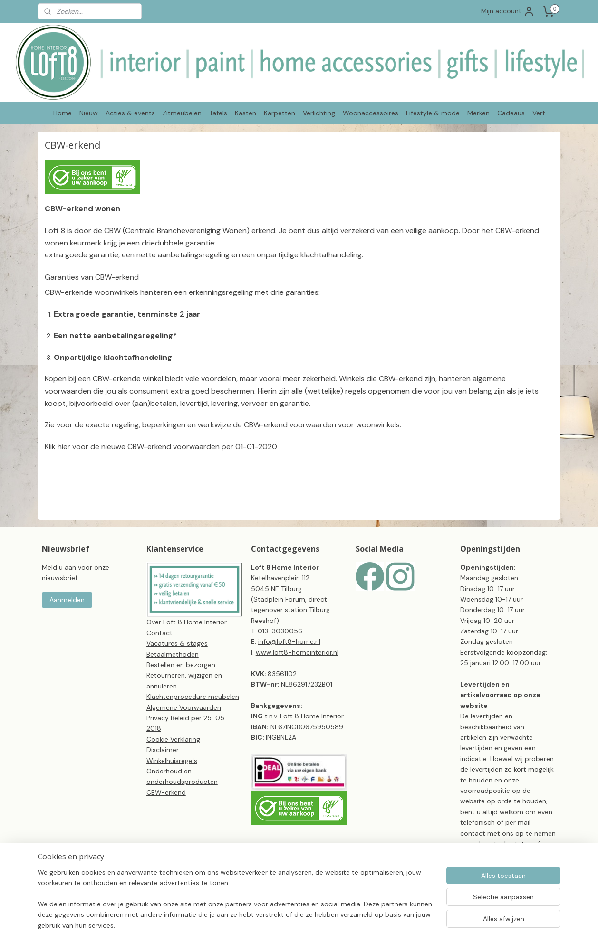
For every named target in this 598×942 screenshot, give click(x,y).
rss (343, 924)
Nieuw (88, 113)
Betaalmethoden (172, 654)
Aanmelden (67, 599)
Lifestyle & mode (433, 113)
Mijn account (508, 11)
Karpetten (279, 113)
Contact (159, 633)
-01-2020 (260, 447)
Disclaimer (162, 749)
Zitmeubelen (182, 113)
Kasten (245, 113)
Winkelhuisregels (171, 760)
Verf (538, 113)
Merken (478, 113)
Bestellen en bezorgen (180, 664)
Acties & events (130, 113)
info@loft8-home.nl (289, 641)
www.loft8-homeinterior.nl (297, 652)
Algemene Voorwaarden (183, 707)
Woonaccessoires (370, 113)
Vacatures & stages (177, 643)
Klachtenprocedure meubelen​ (192, 696)
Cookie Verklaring (173, 739)
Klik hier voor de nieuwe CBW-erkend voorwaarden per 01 (144, 447)
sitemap (325, 924)
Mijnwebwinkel (455, 924)
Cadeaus (511, 113)
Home (62, 113)
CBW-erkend (166, 792)
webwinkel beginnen (376, 924)
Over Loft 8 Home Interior (186, 622)
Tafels (218, 113)
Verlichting (319, 113)
